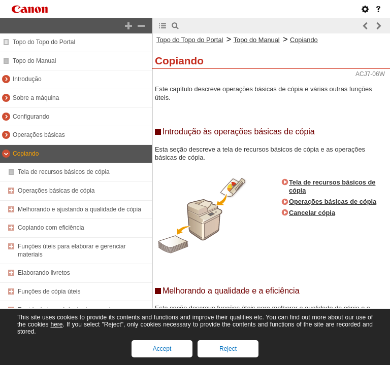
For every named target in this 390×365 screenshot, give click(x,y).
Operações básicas (39, 134)
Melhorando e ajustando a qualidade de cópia (79, 209)
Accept (162, 348)
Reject (228, 348)
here (56, 324)
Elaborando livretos (44, 272)
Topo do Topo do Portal (44, 42)
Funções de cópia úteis (49, 291)
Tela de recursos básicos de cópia (64, 171)
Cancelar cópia (312, 212)
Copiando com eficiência (51, 227)
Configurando (31, 116)
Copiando (26, 153)
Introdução (27, 79)
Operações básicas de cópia (56, 190)
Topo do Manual (34, 60)
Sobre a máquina (36, 97)
